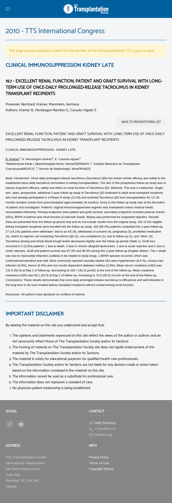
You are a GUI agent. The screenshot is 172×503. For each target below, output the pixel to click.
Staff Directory (105, 423)
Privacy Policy (99, 457)
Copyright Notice (101, 469)
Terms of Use (99, 463)
